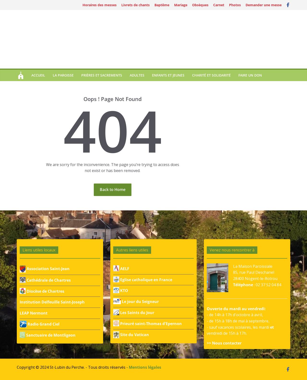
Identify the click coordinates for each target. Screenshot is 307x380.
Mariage (180, 5)
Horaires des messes (100, 5)
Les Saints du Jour (133, 312)
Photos (235, 5)
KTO (120, 290)
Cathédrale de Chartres (45, 280)
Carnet (218, 5)
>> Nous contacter (224, 343)
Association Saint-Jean (45, 268)
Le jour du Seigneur (136, 301)
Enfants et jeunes (168, 75)
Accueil (38, 75)
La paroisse (63, 75)
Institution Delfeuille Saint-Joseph (52, 302)
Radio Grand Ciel (39, 324)
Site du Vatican (131, 334)
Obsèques (200, 5)
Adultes (137, 75)
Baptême (161, 5)
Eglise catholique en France (142, 279)
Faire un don (250, 75)
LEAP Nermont (33, 313)
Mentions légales (145, 367)
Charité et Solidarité (211, 75)
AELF (121, 268)
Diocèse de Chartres (42, 291)
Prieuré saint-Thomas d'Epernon (147, 323)
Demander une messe (264, 5)
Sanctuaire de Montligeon (48, 335)
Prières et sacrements (101, 75)
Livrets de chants (135, 5)
